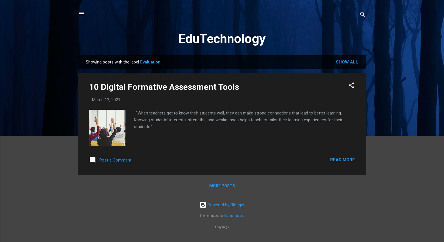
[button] (351, 86)
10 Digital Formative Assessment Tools (164, 87)
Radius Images (234, 216)
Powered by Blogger (222, 204)
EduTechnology (222, 38)
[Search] (362, 15)
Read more (342, 159)
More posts (222, 186)
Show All (347, 62)
